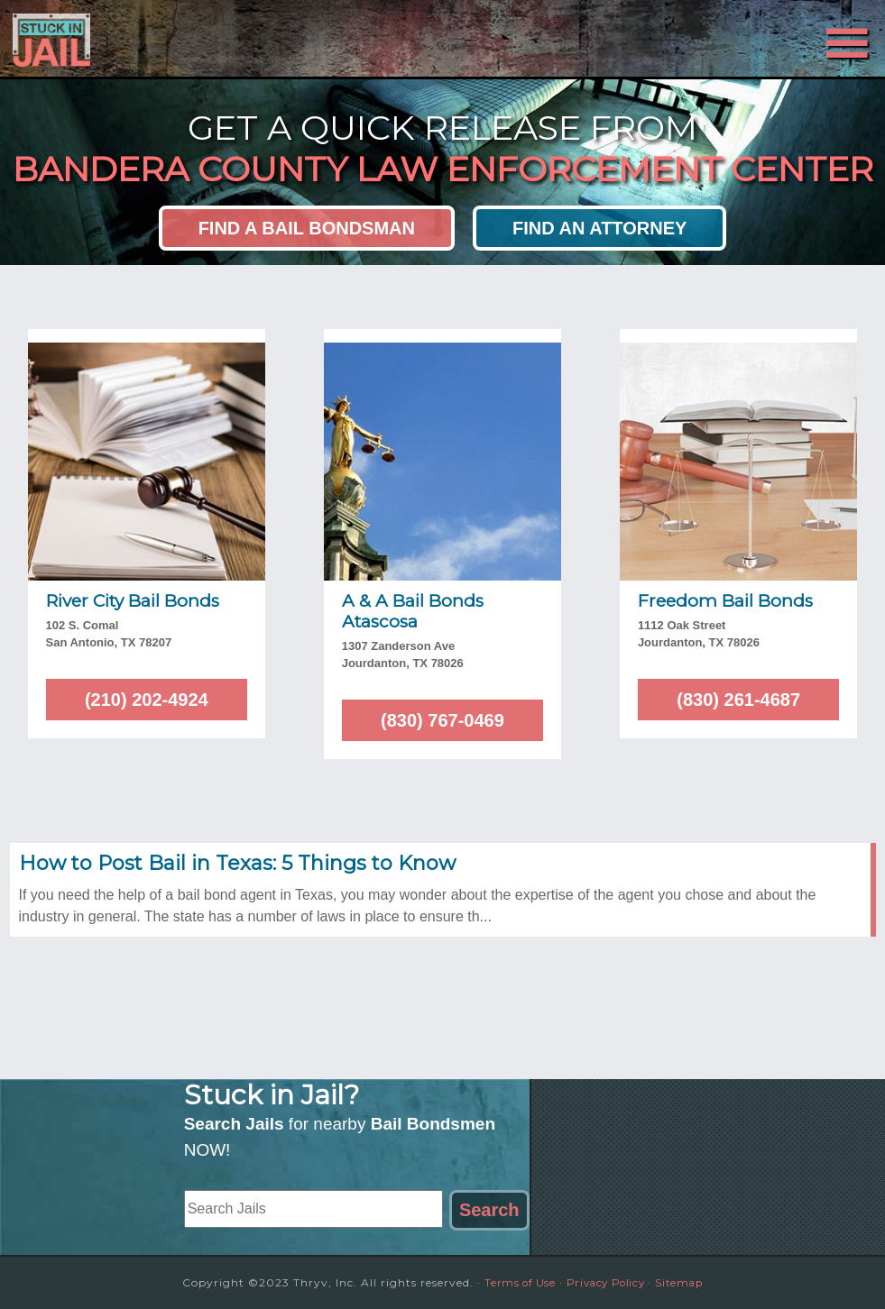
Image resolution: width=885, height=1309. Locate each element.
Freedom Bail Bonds (725, 600)
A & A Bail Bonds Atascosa (413, 611)
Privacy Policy (606, 1282)
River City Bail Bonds (132, 600)
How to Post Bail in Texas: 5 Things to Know (237, 863)
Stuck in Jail (172, 39)
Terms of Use (514, 1282)
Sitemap (685, 1282)
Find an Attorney (599, 228)
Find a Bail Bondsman (306, 228)
